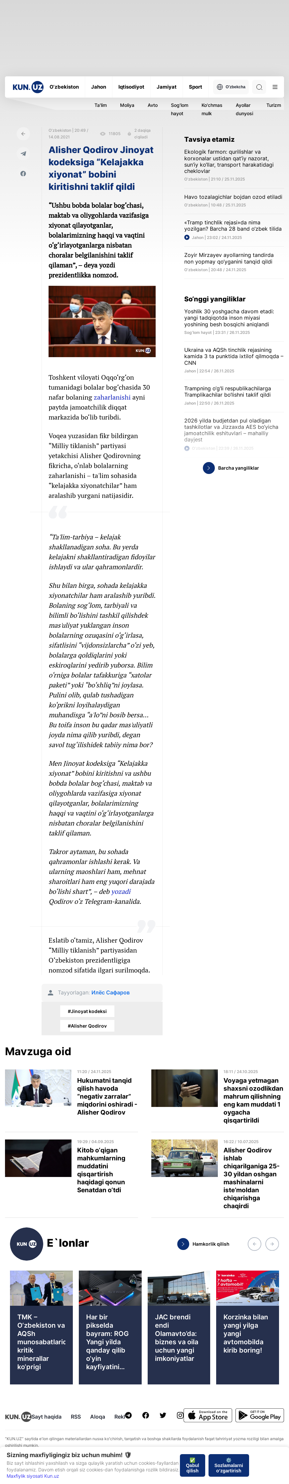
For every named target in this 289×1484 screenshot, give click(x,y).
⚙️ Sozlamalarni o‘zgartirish (229, 1465)
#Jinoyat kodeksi (87, 1011)
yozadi (120, 891)
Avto (153, 105)
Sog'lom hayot (179, 109)
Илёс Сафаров (110, 992)
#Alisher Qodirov (87, 1026)
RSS (76, 1416)
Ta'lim (100, 105)
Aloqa (97, 1416)
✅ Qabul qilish (192, 1465)
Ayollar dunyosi (244, 109)
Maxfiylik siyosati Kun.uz (33, 1476)
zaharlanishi (112, 397)
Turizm (273, 105)
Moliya (127, 105)
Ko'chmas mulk (212, 109)
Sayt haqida (47, 1416)
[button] (254, 1244)
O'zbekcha (231, 87)
